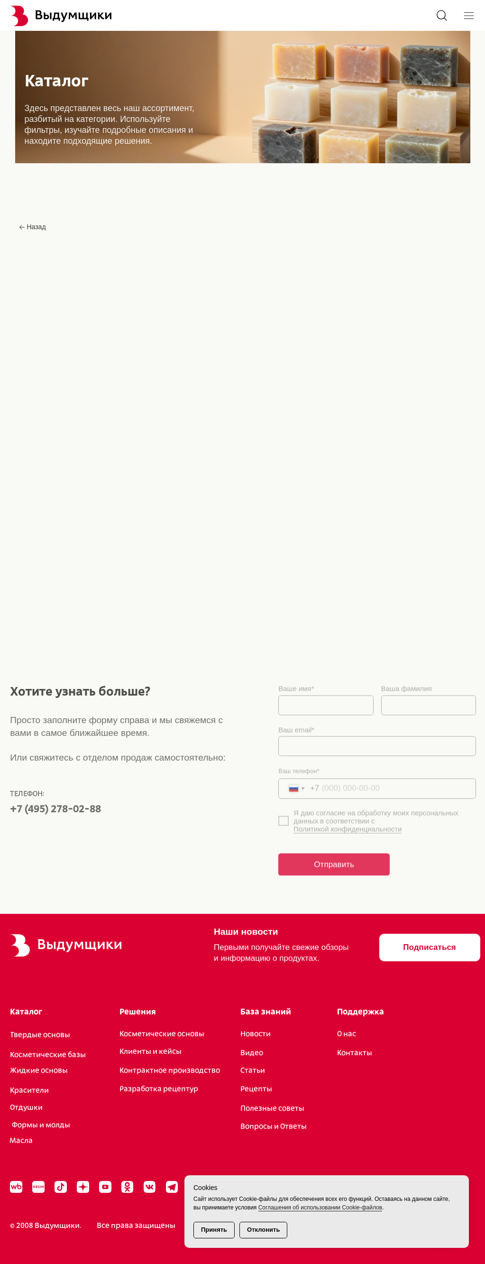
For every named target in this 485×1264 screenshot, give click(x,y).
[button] (429, 948)
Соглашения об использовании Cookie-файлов (320, 1207)
